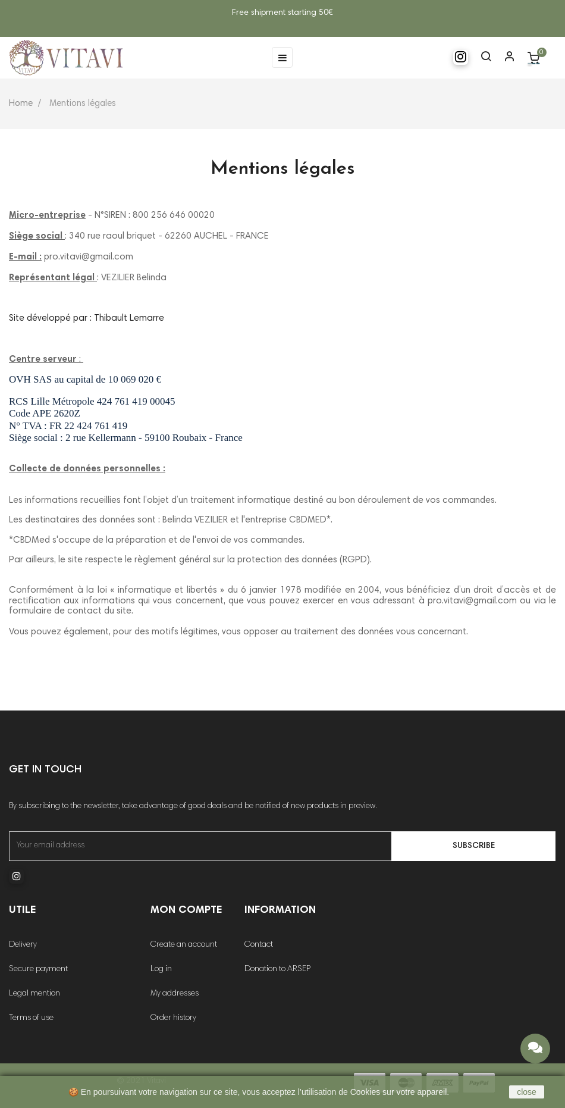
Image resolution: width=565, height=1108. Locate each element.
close (526, 1092)
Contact (258, 945)
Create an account (183, 945)
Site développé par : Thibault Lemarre (86, 318)
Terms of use (31, 1018)
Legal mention (34, 994)
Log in (161, 969)
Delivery (23, 945)
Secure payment (38, 969)
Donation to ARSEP (277, 969)
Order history (173, 1018)
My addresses (174, 994)
